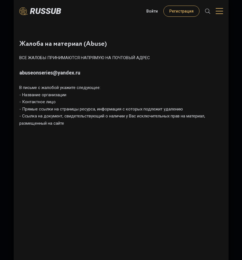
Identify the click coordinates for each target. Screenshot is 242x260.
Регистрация (181, 11)
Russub (45, 11)
